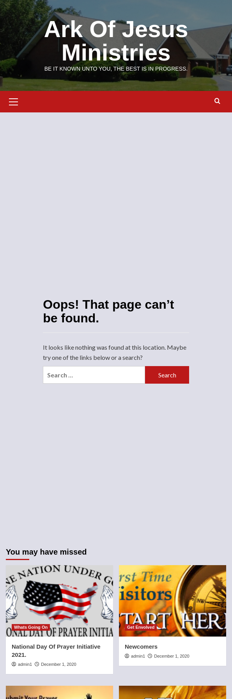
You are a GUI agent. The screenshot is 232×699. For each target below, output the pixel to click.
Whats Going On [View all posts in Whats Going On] (31, 627)
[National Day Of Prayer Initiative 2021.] (59, 601)
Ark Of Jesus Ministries (116, 41)
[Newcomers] (172, 601)
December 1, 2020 (58, 664)
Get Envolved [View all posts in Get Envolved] (140, 627)
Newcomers (141, 646)
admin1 (25, 664)
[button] (13, 100)
